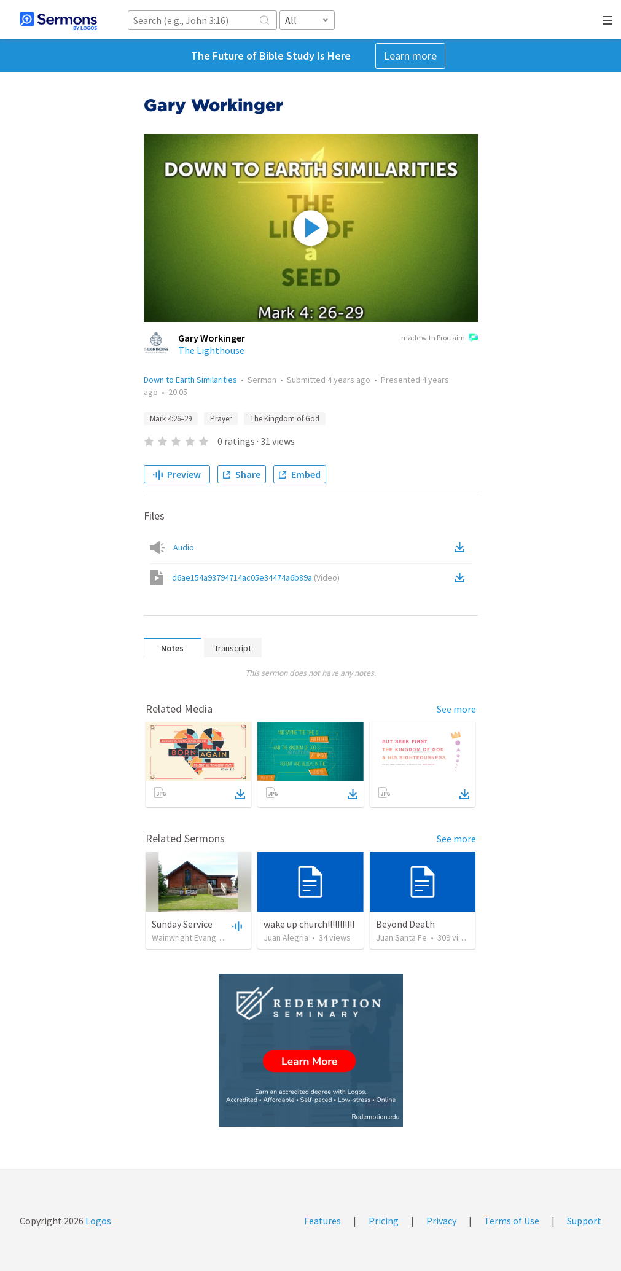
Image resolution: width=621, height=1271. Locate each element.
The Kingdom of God (284, 418)
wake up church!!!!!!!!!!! (309, 924)
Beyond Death (405, 924)
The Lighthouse (211, 350)
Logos (97, 1220)
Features (322, 1220)
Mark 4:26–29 (171, 418)
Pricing (384, 1220)
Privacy (441, 1220)
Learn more (410, 56)
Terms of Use (511, 1220)
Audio (183, 547)
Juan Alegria (286, 937)
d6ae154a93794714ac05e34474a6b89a (256, 577)
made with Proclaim (439, 338)
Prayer (221, 418)
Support (584, 1220)
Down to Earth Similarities (190, 379)
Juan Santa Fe (401, 937)
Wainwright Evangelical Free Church (216, 937)
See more (456, 709)
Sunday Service (182, 924)
